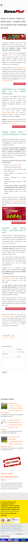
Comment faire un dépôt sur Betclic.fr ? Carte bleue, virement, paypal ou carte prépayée (11, 424)
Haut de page (19, 534)
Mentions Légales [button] (16, 528)
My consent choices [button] (5, 536)
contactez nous (4, 526)
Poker (13, 335)
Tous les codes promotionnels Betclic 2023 (9, 476)
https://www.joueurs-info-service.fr (10, 511)
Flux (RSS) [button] (13, 530)
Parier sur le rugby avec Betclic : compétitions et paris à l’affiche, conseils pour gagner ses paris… (11, 441)
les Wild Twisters (13, 123)
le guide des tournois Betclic (14, 323)
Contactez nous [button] (8, 528)
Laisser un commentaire (9, 337)
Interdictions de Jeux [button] (5, 530)
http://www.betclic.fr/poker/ (19, 67)
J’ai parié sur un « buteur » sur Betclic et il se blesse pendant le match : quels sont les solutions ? (11, 408)
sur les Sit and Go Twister (14, 55)
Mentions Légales (12, 526)
